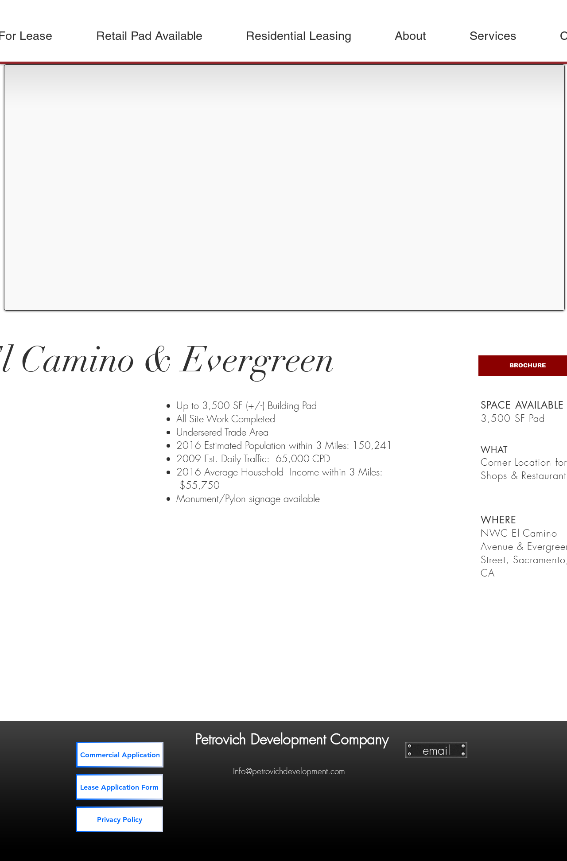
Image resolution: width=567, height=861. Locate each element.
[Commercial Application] (119, 754)
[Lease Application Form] (119, 787)
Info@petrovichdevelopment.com (289, 771)
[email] (436, 750)
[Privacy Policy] (119, 819)
